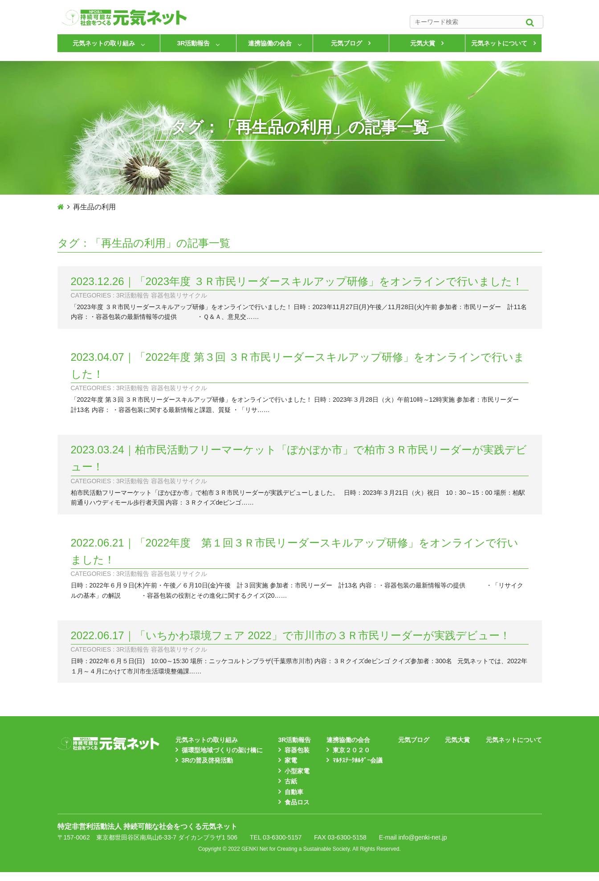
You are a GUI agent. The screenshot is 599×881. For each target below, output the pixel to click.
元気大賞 (422, 43)
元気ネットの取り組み (104, 43)
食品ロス (297, 802)
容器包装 (297, 750)
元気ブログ (346, 43)
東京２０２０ (351, 750)
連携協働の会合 (270, 43)
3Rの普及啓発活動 (207, 760)
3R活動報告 (193, 43)
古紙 (291, 781)
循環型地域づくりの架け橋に (222, 750)
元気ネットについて (499, 43)
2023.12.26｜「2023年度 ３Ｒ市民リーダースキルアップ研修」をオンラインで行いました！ (297, 281)
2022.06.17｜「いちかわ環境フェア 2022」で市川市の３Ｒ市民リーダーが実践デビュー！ (290, 635)
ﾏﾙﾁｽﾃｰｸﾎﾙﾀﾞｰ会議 (358, 760)
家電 (291, 760)
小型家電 (297, 771)
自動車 (294, 791)
